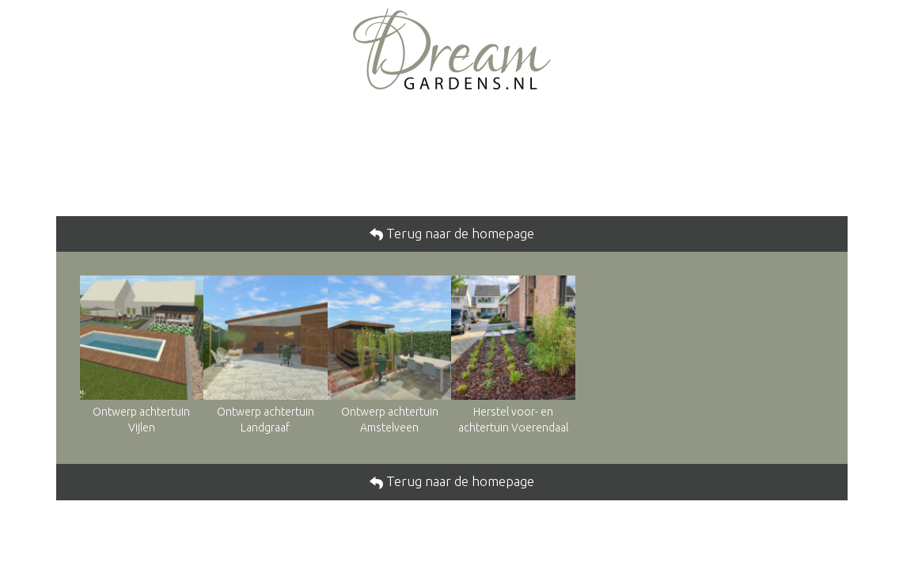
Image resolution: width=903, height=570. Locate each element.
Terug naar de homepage (458, 233)
